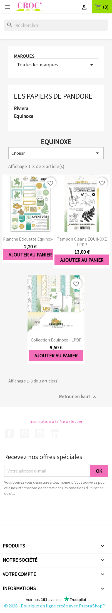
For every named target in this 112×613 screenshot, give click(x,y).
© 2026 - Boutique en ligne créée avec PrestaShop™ (55, 606)
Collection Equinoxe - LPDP (56, 340)
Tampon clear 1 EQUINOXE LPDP (82, 241)
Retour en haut (78, 397)
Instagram (39, 433)
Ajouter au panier (30, 254)
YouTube (24, 433)
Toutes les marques (56, 64)
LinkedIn (54, 433)
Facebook (9, 433)
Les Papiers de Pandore (53, 96)
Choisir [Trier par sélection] (56, 153)
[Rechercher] (56, 25)
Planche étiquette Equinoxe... (30, 239)
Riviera (21, 108)
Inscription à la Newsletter (56, 421)
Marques (24, 56)
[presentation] (50, 511)
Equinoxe (23, 116)
